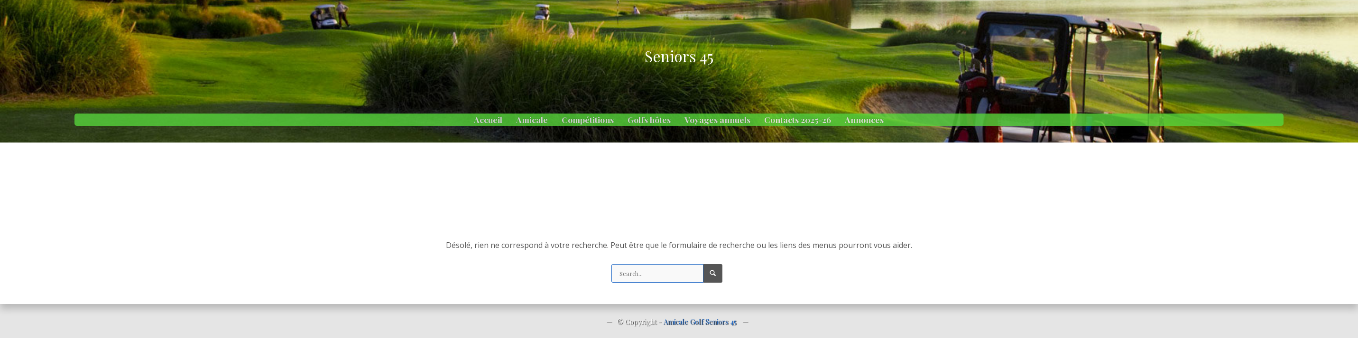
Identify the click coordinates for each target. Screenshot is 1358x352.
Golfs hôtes (649, 119)
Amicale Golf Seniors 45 (700, 321)
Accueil (488, 119)
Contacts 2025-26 (797, 119)
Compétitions (588, 119)
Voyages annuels (717, 119)
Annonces (864, 119)
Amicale (532, 119)
